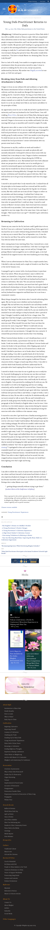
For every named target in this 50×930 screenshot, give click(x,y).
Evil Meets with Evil (10, 864)
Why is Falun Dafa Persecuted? (13, 772)
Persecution (7, 765)
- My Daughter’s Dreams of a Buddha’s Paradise (16, 526)
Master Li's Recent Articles (12, 893)
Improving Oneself (10, 729)
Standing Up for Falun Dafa (12, 737)
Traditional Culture (10, 849)
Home (10, 18)
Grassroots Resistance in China (13, 870)
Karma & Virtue (9, 858)
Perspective (7, 840)
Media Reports (8, 833)
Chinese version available (9, 507)
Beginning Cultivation (11, 726)
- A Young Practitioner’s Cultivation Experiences (16, 530)
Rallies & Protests (9, 808)
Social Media (8, 913)
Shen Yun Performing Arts (12, 822)
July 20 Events (8, 817)
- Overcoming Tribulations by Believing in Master (16, 535)
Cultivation (17, 18)
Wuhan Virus (8, 800)
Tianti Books (42, 1)
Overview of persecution (11, 769)
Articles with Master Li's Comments (15, 757)
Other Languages (9, 919)
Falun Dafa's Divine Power (12, 743)
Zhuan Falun (12, 115)
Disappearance (8, 788)
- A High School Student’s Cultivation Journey (15, 533)
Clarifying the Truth (10, 735)
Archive (6, 908)
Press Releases (8, 836)
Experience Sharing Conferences (14, 751)
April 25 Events (8, 814)
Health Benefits (9, 711)
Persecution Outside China (12, 791)
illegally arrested (36, 70)
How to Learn (8, 714)
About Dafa (7, 705)
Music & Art (8, 851)
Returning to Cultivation (11, 746)
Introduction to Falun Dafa (12, 708)
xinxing (4, 447)
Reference (6, 884)
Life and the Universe (10, 854)
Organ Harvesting (9, 777)
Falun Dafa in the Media (11, 828)
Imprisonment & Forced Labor (13, 783)
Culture (6, 845)
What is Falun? (8, 717)
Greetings (7, 831)
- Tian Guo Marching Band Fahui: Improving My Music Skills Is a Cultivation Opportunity (21, 539)
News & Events (8, 805)
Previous (3, 543)
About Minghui (8, 905)
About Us (6, 899)
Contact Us (7, 902)
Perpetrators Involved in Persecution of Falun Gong (19, 794)
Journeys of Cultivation (11, 732)
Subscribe (7, 911)
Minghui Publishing (32, 1)
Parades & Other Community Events (15, 825)
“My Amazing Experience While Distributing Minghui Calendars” (20, 546)
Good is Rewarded (10, 861)
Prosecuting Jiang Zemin (11, 875)
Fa (17, 50)
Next (2, 548)
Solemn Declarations (10, 881)
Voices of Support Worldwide (13, 872)
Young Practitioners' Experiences (31, 18)
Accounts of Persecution (11, 786)
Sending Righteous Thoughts (13, 749)
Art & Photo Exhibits (10, 819)
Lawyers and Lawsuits (11, 878)
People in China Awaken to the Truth (15, 867)
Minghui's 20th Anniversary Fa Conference (17, 760)
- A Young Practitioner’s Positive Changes (14, 528)
